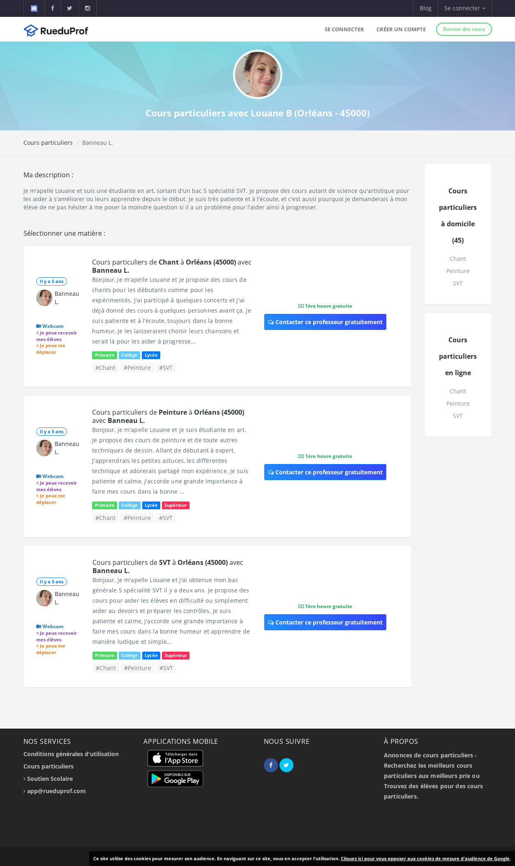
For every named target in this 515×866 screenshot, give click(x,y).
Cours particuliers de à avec (172, 266)
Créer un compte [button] (401, 29)
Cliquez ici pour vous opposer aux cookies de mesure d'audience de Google (425, 858)
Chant (458, 258)
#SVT (166, 367)
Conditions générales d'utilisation (71, 754)
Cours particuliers (48, 142)
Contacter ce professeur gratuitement (325, 322)
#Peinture (137, 367)
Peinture (458, 271)
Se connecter (344, 29)
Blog (426, 8)
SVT (458, 283)
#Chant (105, 367)
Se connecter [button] (464, 8)
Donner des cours (464, 29)
